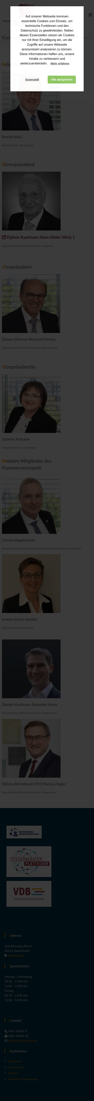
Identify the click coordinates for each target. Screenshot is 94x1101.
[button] (73, 63)
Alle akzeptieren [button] (62, 79)
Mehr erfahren (60, 63)
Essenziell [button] (32, 79)
